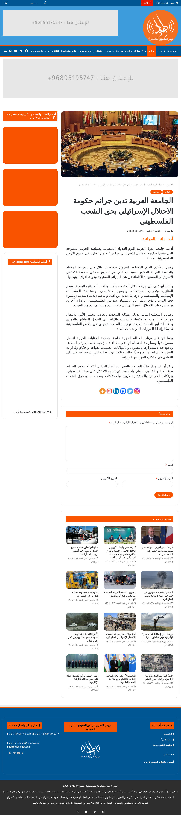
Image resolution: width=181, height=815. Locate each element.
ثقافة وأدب (53, 51)
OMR (49, 412)
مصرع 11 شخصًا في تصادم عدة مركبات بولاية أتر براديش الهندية (120, 596)
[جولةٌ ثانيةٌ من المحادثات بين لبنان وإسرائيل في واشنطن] (157, 663)
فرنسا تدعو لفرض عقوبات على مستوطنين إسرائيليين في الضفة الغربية (157, 551)
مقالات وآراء (140, 51)
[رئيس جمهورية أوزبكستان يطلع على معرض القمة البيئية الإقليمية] (82, 663)
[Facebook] (123, 391)
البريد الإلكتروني (164, 478)
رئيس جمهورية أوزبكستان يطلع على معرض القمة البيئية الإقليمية (82, 679)
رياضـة (128, 51)
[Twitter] (130, 391)
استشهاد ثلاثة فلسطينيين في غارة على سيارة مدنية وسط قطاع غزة (158, 596)
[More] (102, 391)
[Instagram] (137, 391)
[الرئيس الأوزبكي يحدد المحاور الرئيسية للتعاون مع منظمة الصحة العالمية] (120, 663)
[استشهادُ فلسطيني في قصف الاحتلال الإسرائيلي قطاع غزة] (120, 622)
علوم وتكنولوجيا (68, 51)
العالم (157, 184)
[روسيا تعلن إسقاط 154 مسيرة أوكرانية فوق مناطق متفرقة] (157, 622)
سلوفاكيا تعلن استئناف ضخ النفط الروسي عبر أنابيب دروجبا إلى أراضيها (84, 551)
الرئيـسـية (172, 51)
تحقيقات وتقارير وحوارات (91, 51)
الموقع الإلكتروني (109, 478)
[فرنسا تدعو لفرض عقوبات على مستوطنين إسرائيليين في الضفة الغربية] (157, 535)
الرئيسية (167, 184)
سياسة (156, 192)
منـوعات (110, 51)
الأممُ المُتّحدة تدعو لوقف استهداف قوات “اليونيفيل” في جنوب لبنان (82, 637)
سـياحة (119, 51)
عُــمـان (161, 51)
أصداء (167, 231)
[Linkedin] (116, 391)
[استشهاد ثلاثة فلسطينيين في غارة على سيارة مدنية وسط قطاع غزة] (157, 580)
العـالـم (151, 51)
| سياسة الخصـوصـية (163, 744)
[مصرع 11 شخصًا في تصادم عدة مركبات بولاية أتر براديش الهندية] (120, 580)
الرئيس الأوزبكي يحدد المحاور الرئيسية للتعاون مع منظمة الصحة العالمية (120, 679)
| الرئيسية (169, 733)
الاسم (169, 465)
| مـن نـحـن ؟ (167, 739)
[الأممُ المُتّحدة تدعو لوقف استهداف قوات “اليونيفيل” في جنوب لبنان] (82, 622)
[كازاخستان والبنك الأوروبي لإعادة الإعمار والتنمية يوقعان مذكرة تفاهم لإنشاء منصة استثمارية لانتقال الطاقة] (120, 535)
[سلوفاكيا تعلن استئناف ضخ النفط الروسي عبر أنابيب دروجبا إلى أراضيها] (82, 535)
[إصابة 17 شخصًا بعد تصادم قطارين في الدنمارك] (82, 580)
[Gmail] (109, 391)
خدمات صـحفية (38, 51)
